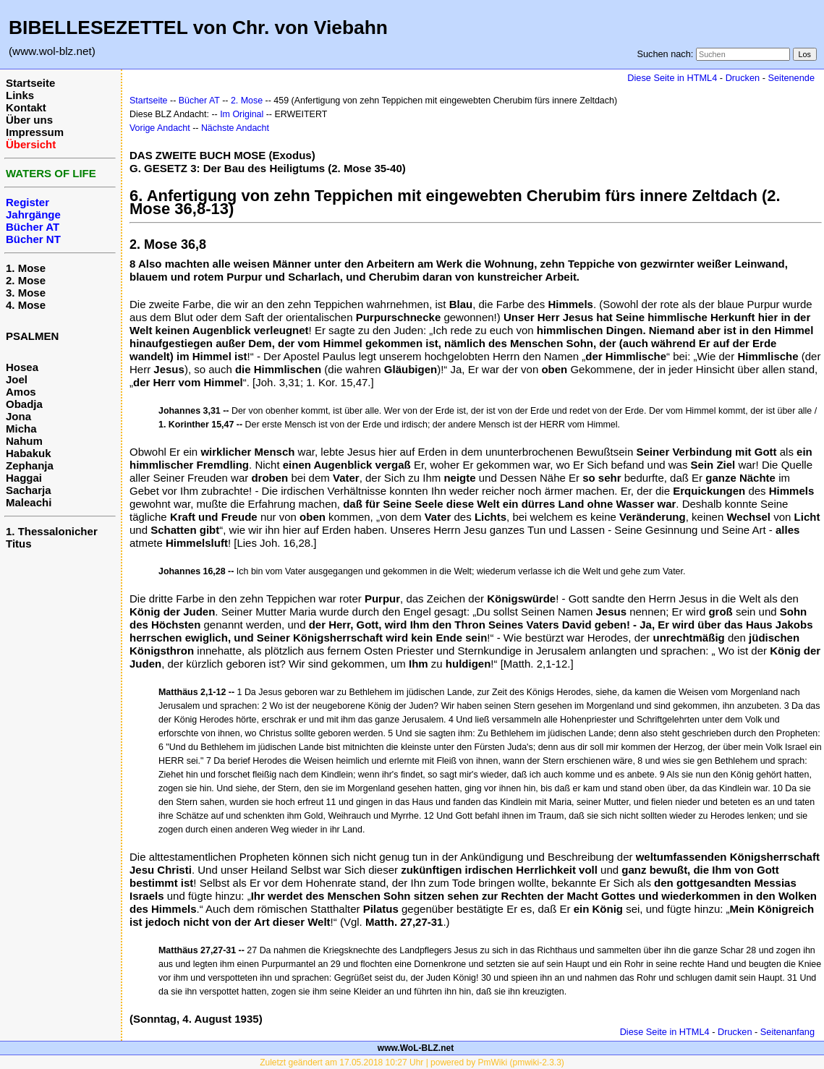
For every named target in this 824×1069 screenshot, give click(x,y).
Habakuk (28, 453)
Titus (19, 543)
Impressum (35, 132)
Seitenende (791, 77)
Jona (18, 416)
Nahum (24, 441)
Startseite (30, 83)
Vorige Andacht (159, 128)
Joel (16, 379)
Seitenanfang (787, 1031)
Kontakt (26, 107)
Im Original (241, 114)
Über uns (29, 120)
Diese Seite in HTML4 (672, 77)
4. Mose (26, 305)
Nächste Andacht (235, 128)
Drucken (743, 77)
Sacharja (28, 490)
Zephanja (30, 465)
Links (20, 95)
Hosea (22, 367)
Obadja (24, 404)
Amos (21, 392)
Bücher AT (199, 100)
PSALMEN (32, 336)
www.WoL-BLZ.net (416, 1048)
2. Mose (26, 280)
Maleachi (28, 502)
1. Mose (26, 268)
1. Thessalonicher (52, 531)
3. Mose (26, 292)
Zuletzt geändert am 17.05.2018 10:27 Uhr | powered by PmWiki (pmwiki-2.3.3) (412, 1062)
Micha (21, 428)
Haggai (24, 478)
